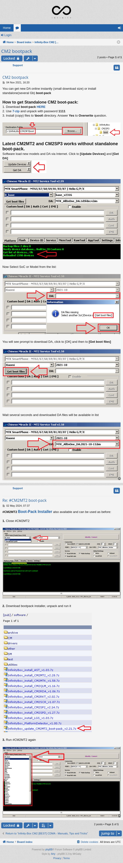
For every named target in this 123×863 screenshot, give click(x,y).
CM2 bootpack (16, 51)
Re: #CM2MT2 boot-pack (24, 500)
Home (7, 28)
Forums (18, 29)
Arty (53, 854)
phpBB (49, 849)
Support (18, 65)
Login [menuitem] (120, 29)
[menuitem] (87, 842)
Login (7, 35)
